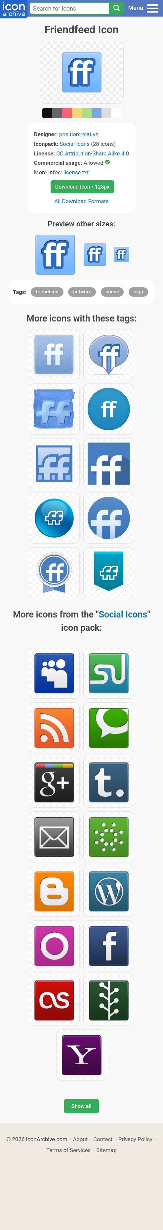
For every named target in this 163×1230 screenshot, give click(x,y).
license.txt (76, 172)
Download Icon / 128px (82, 187)
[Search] (116, 8)
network (82, 292)
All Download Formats (81, 201)
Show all (81, 1106)
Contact (103, 1139)
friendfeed (47, 292)
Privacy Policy (135, 1139)
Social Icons (75, 144)
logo (138, 292)
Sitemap (106, 1150)
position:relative (78, 134)
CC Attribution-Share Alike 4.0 (92, 153)
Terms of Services (68, 1150)
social (112, 292)
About (80, 1139)
